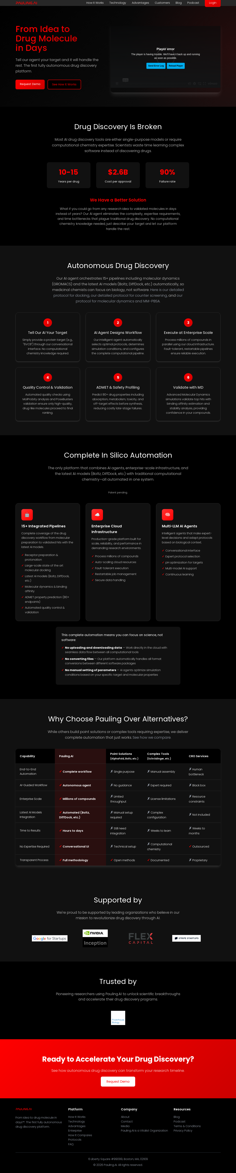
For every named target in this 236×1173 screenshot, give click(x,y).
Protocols (74, 1140)
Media (125, 1126)
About (125, 1117)
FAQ (71, 1144)
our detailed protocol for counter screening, (129, 295)
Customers (162, 3)
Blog (179, 3)
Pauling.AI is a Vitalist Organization (144, 1131)
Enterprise (75, 1131)
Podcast (193, 3)
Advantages (140, 3)
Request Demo (30, 84)
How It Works (95, 3)
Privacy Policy (183, 1131)
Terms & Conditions (187, 1126)
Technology (117, 3)
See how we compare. (152, 737)
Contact (127, 1121)
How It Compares (80, 1135)
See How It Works (64, 84)
